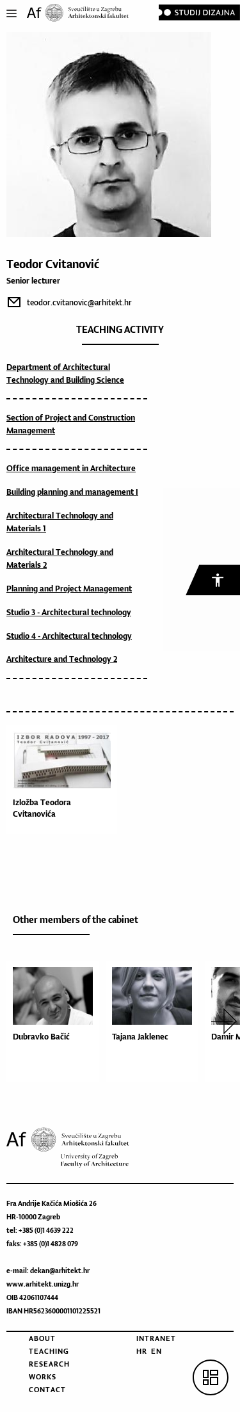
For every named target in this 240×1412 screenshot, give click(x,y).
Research (49, 1364)
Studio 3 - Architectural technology (68, 612)
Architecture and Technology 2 (61, 659)
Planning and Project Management (69, 588)
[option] (56, 1021)
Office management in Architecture (71, 468)
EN (156, 1351)
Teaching (49, 1351)
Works (42, 1376)
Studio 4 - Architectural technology (69, 635)
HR (141, 1351)
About (42, 1338)
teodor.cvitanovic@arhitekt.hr (79, 302)
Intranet (156, 1338)
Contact (47, 1389)
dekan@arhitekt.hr (60, 1270)
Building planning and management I (72, 491)
